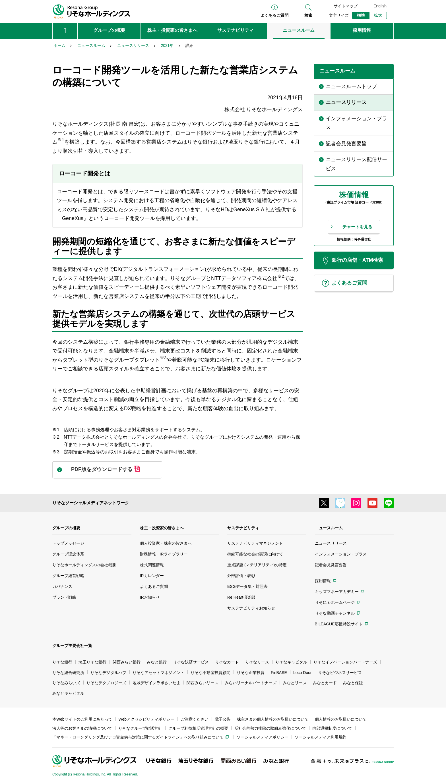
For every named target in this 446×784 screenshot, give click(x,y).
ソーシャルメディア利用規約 (320, 737)
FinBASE (279, 672)
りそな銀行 (62, 662)
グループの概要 (66, 528)
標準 (361, 15)
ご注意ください (194, 719)
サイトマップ (346, 6)
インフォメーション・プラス (341, 554)
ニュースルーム (329, 528)
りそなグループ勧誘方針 (140, 728)
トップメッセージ (68, 543)
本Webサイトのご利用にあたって (82, 719)
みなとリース (295, 683)
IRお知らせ (150, 597)
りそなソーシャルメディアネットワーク (90, 502)
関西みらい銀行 (127, 662)
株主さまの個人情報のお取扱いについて (273, 719)
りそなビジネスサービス (340, 672)
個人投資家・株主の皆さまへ (166, 543)
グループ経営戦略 (68, 575)
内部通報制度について (332, 728)
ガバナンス (62, 586)
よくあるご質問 (274, 15)
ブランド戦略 (64, 597)
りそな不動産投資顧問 (210, 672)
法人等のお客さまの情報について (82, 728)
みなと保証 (353, 683)
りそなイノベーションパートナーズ (345, 662)
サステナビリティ (243, 528)
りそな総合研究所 (68, 672)
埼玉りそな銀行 (92, 662)
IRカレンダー (152, 575)
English (380, 6)
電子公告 (223, 719)
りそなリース (257, 662)
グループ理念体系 (68, 554)
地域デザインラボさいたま (156, 683)
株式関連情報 (152, 565)
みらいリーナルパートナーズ (250, 683)
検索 (308, 15)
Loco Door (302, 672)
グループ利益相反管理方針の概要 (198, 728)
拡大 (378, 15)
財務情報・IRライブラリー (164, 554)
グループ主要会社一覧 (72, 645)
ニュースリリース (331, 543)
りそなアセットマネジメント (158, 672)
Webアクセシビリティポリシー (147, 719)
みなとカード (325, 683)
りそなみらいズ (66, 683)
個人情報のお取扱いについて (341, 719)
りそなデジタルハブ (108, 672)
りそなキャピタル (291, 662)
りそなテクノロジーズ (106, 683)
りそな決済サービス (191, 662)
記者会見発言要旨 (331, 565)
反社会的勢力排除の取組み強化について (270, 728)
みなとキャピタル (68, 693)
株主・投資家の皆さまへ (162, 528)
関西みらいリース (202, 683)
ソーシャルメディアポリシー (262, 737)
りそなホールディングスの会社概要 (84, 565)
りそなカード (227, 662)
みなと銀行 (157, 662)
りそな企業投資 (251, 672)
